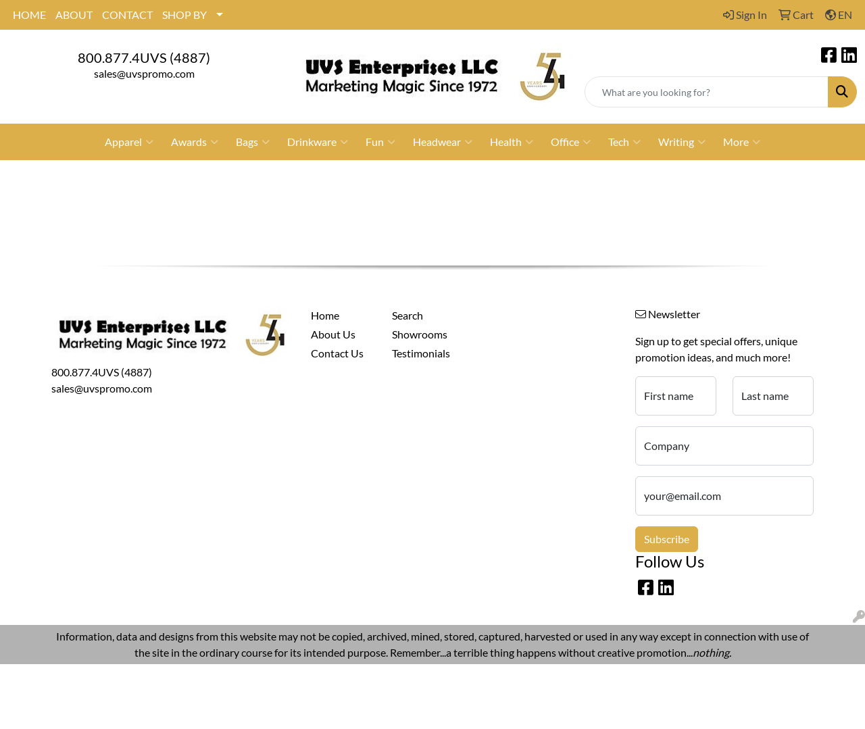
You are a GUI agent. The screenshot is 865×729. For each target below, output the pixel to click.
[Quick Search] (707, 91)
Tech (624, 142)
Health (511, 142)
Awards (194, 142)
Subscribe (666, 538)
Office (571, 142)
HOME (29, 14)
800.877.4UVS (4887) (144, 57)
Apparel (129, 142)
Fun (380, 142)
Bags (253, 142)
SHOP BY (184, 14)
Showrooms (419, 334)
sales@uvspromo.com (144, 73)
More (741, 142)
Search (407, 315)
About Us (333, 334)
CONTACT (127, 14)
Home (325, 315)
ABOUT (74, 14)
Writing (682, 142)
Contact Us (337, 353)
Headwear (442, 142)
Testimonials (421, 353)
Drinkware (317, 142)
